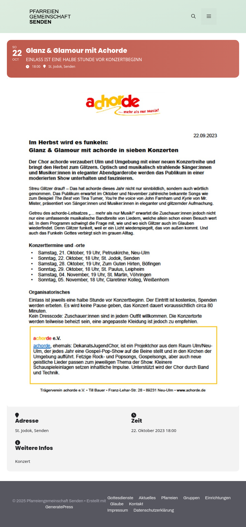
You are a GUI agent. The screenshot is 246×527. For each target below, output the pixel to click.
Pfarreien (169, 498)
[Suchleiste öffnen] (193, 16)
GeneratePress (59, 507)
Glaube (117, 504)
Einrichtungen (218, 498)
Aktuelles (147, 498)
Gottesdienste (120, 498)
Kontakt (136, 504)
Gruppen (191, 498)
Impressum (117, 510)
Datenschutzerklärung (153, 510)
